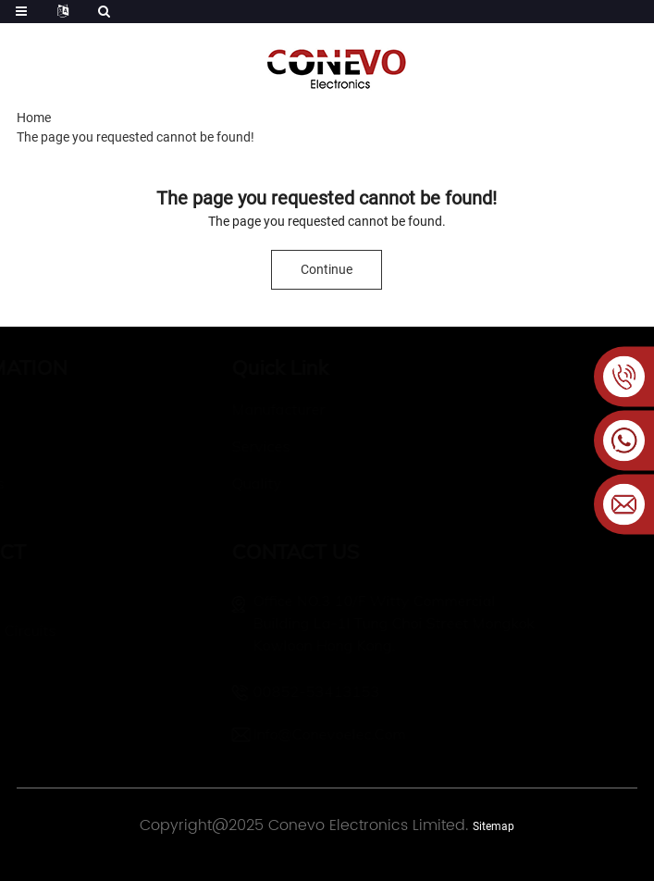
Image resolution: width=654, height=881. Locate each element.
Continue (326, 269)
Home (34, 117)
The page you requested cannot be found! (135, 137)
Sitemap (493, 826)
